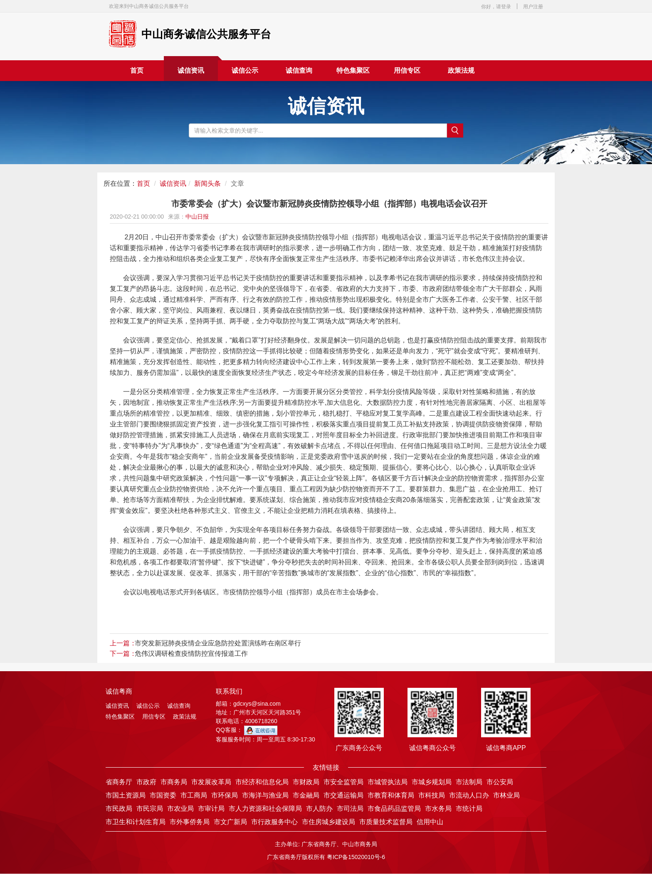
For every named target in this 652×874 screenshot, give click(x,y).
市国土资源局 (126, 795)
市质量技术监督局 (385, 821)
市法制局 (469, 781)
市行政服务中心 (274, 821)
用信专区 (407, 70)
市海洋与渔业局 (265, 795)
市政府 (146, 781)
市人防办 (319, 808)
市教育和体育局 (391, 795)
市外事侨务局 (190, 821)
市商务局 (174, 781)
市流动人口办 (469, 795)
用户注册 (533, 7)
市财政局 (306, 781)
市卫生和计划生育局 (135, 821)
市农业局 (180, 808)
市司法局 (350, 808)
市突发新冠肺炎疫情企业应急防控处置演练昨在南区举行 (218, 643)
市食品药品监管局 (394, 808)
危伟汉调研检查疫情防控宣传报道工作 (191, 653)
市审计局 (211, 808)
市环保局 (224, 795)
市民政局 (119, 808)
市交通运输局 (343, 795)
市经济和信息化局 (262, 781)
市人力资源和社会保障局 (265, 808)
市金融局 (306, 795)
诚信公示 (245, 70)
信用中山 (430, 821)
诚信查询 (299, 70)
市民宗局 (149, 808)
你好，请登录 (496, 7)
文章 (237, 183)
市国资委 (163, 795)
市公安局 (500, 781)
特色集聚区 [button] (353, 70)
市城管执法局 (388, 781)
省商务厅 (119, 781)
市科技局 (431, 795)
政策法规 (461, 70)
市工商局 (193, 795)
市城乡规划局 (432, 781)
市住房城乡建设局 (328, 821)
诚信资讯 (191, 70)
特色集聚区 (120, 716)
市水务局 (438, 808)
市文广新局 (230, 821)
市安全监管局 (343, 781)
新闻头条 (207, 183)
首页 (136, 70)
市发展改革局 (211, 781)
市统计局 (469, 808)
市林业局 (506, 795)
